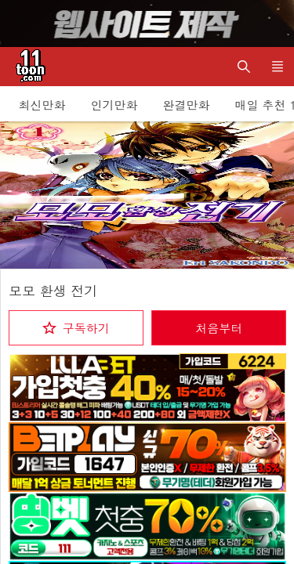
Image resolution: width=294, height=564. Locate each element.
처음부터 (218, 328)
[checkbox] (76, 327)
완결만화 (186, 104)
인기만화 (114, 104)
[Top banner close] (274, 23)
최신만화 (42, 104)
